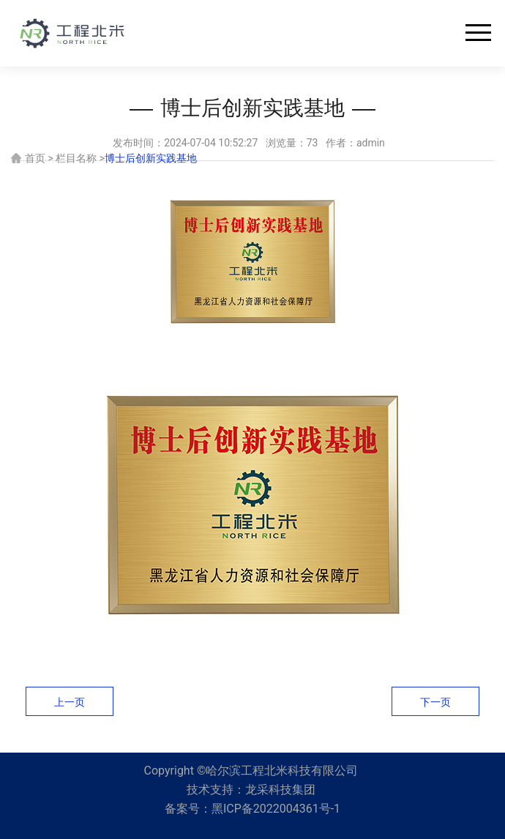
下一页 (435, 702)
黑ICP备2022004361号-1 (276, 809)
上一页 (69, 702)
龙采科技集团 (280, 790)
